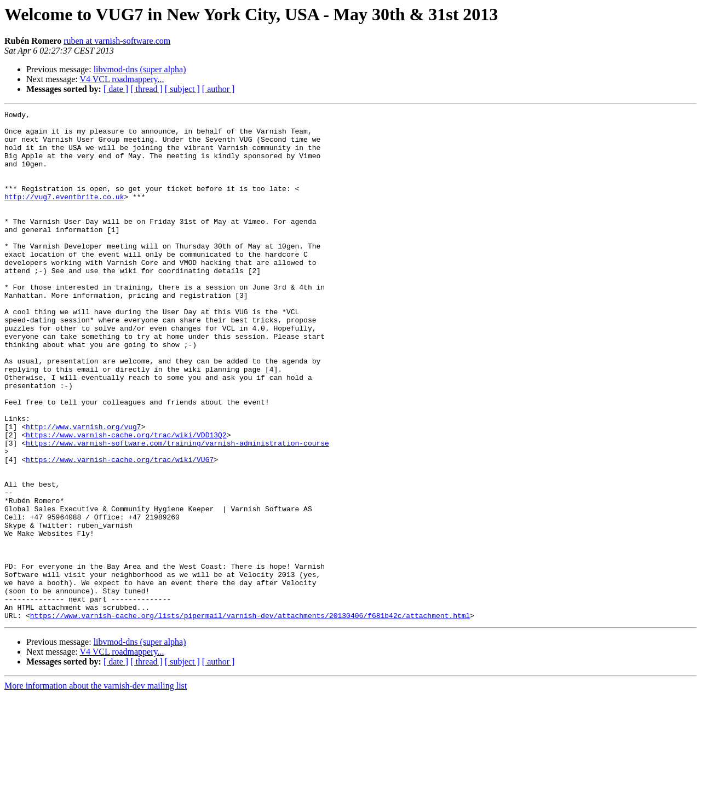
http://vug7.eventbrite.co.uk (64, 215)
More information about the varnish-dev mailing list (95, 787)
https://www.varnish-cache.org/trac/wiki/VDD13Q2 (126, 500)
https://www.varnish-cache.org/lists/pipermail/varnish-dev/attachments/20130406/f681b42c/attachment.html (250, 717)
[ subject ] (182, 89)
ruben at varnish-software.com (117, 40)
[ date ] (116, 89)
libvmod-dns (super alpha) (140, 69)
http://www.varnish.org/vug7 (83, 490)
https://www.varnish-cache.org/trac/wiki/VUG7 (120, 530)
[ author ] (218, 89)
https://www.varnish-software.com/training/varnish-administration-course (177, 510)
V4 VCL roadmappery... (121, 79)
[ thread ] (146, 89)
